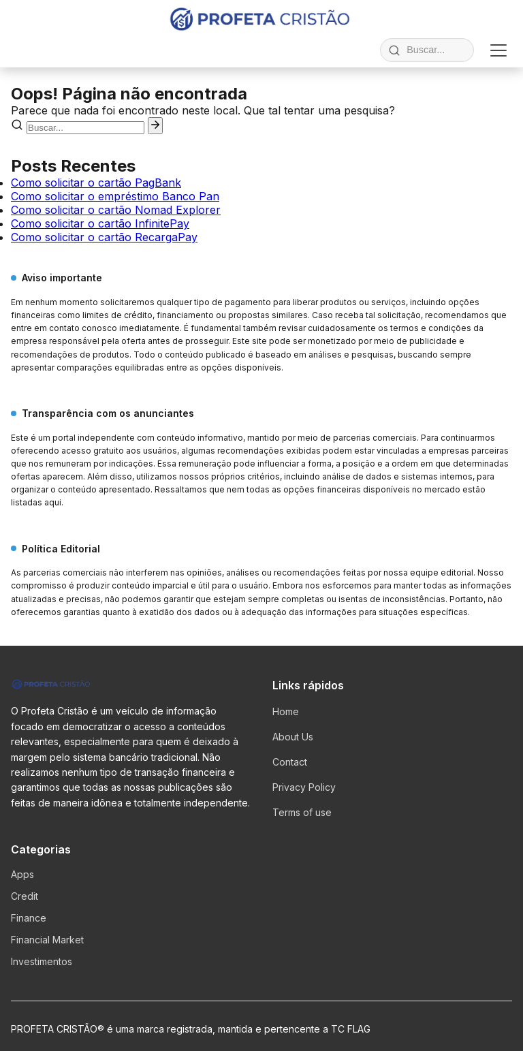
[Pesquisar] (155, 125)
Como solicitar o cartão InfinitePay (100, 223)
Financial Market (47, 939)
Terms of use (302, 812)
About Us (292, 736)
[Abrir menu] (498, 50)
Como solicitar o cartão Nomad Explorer (116, 210)
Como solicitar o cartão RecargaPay (104, 237)
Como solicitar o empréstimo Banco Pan (115, 196)
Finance (28, 918)
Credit (24, 896)
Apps (22, 874)
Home (285, 711)
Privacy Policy (304, 787)
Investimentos (41, 961)
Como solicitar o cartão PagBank (96, 182)
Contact (289, 762)
